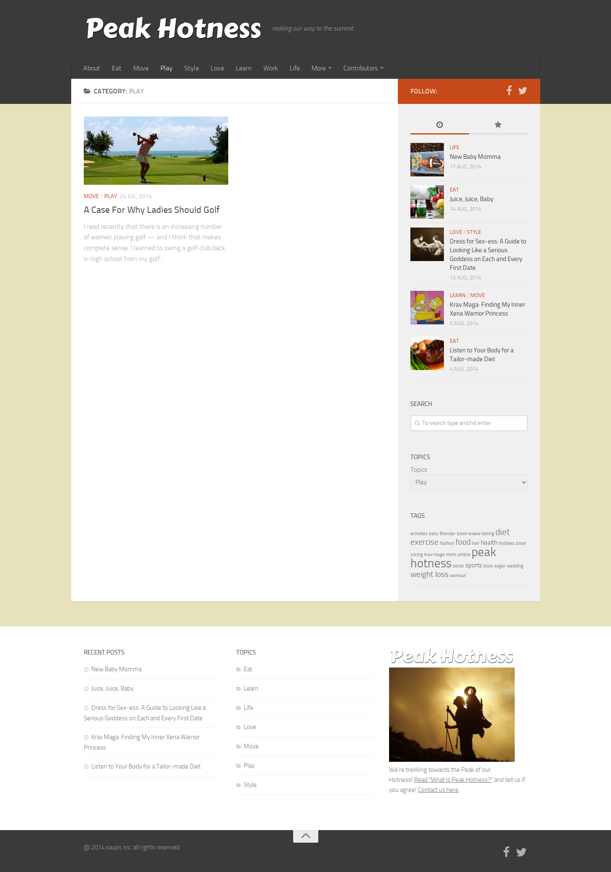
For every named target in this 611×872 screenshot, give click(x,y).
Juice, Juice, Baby (471, 199)
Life (295, 68)
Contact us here (438, 790)
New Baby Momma (475, 156)
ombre (463, 554)
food (463, 542)
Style (191, 68)
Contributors (360, 68)
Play (166, 68)
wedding (515, 566)
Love (217, 68)
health (489, 542)
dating (488, 533)
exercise (424, 542)
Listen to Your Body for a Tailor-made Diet (146, 766)
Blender (448, 533)
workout (458, 575)
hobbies (506, 543)
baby (433, 533)
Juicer (521, 543)
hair (476, 543)
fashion (447, 543)
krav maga (434, 554)
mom (451, 554)
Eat (116, 68)
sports (473, 565)
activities (419, 533)
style (488, 566)
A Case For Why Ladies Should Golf (151, 209)
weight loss (429, 574)
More (319, 68)
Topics (418, 470)
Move (141, 68)
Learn (244, 68)
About (91, 68)
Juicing (416, 554)
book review (468, 533)
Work (270, 68)
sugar (499, 566)
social (458, 566)
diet (502, 532)
